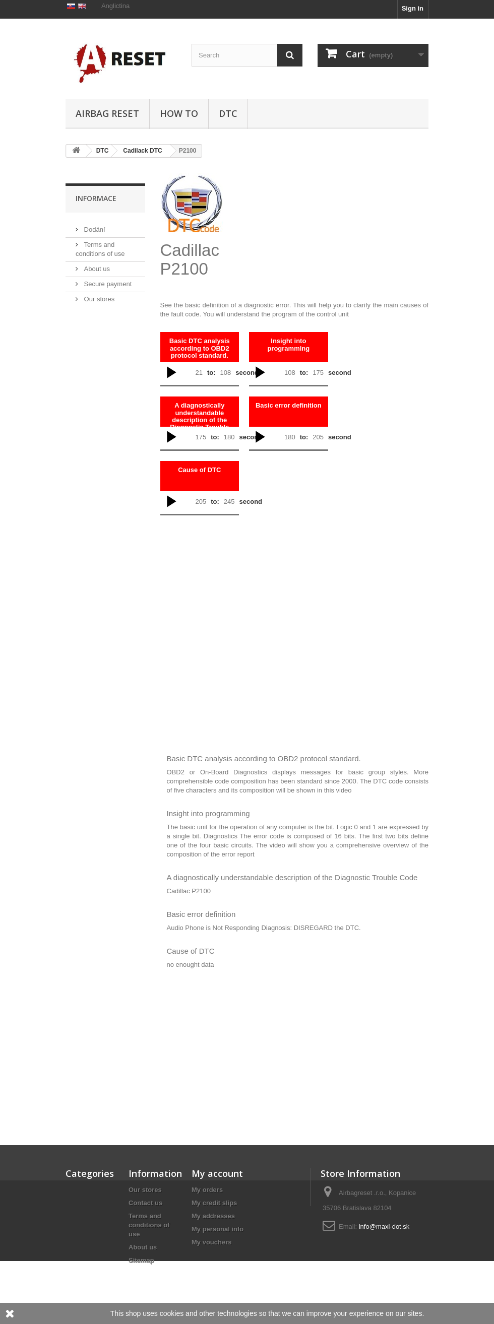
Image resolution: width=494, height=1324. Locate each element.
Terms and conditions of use (149, 1225)
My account (217, 1173)
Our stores (98, 342)
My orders (207, 1190)
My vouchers (211, 1242)
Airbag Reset (107, 113)
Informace (96, 245)
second (247, 372)
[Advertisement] (347, 225)
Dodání (93, 273)
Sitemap (141, 1260)
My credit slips (214, 1203)
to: (211, 372)
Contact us (145, 1203)
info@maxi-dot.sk (384, 1226)
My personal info (217, 1229)
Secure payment (107, 327)
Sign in (412, 8)
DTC (228, 113)
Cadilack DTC (142, 150)
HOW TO (179, 113)
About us (96, 312)
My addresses (213, 1216)
